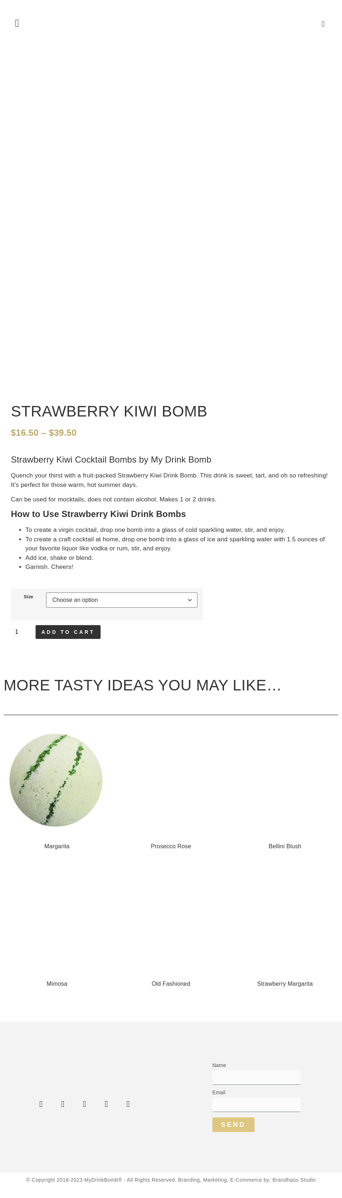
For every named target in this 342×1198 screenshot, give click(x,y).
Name (219, 1065)
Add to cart (68, 632)
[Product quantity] (21, 632)
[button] (17, 23)
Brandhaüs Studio (294, 1180)
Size (28, 597)
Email (218, 1092)
